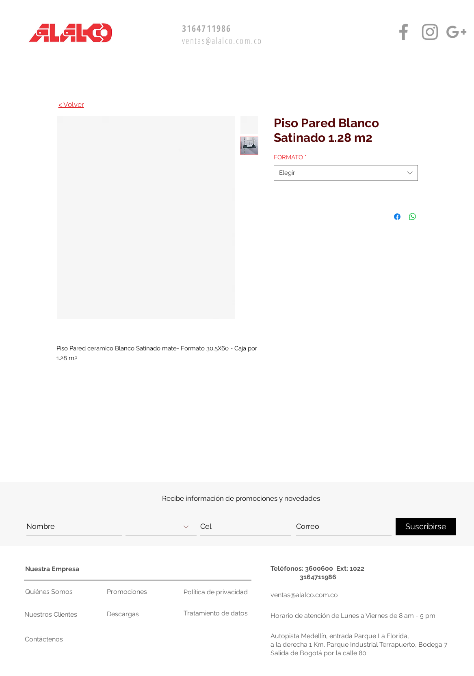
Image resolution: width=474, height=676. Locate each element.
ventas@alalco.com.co (222, 40)
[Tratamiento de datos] (216, 613)
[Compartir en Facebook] (397, 217)
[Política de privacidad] (216, 592)
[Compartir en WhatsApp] (413, 217)
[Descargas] (135, 614)
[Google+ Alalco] (456, 32)
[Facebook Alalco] (403, 32)
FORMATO (290, 157)
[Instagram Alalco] (430, 32)
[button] (412, 428)
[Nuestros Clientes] (55, 615)
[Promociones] (135, 592)
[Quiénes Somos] (51, 592)
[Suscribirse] (426, 526)
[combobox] (346, 173)
